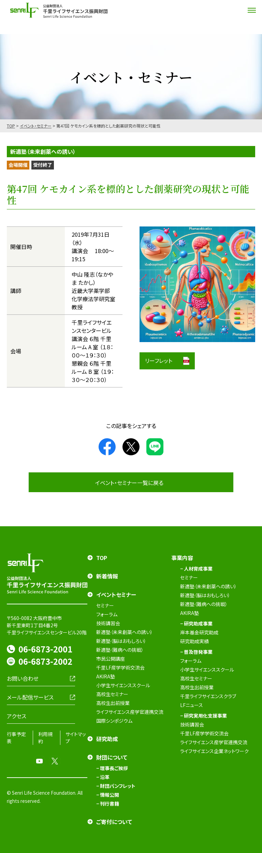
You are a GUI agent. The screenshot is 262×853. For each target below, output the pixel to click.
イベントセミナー (116, 594)
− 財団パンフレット (115, 785)
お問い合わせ (23, 678)
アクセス (16, 716)
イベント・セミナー (36, 126)
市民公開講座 (110, 658)
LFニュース (191, 705)
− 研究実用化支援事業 (203, 715)
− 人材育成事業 (196, 568)
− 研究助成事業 (196, 623)
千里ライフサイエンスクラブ (208, 696)
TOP (11, 126)
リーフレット (158, 360)
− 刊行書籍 (107, 803)
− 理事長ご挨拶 (112, 768)
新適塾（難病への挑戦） (120, 649)
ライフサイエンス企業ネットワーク (214, 751)
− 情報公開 (107, 794)
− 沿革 (103, 777)
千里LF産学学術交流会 (120, 667)
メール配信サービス (30, 697)
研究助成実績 (194, 641)
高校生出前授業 (113, 703)
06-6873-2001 (45, 649)
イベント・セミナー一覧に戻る (129, 483)
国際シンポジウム (114, 720)
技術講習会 (108, 623)
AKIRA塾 (105, 676)
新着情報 (107, 576)
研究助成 (107, 739)
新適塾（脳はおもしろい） (121, 640)
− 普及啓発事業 (196, 651)
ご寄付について (114, 822)
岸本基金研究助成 (199, 632)
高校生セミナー (112, 694)
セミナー (105, 605)
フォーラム (106, 614)
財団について (111, 757)
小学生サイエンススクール (123, 685)
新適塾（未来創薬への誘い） (124, 632)
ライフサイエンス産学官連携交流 (129, 711)
